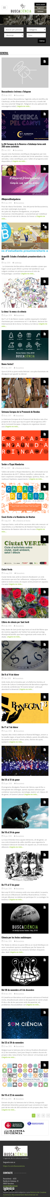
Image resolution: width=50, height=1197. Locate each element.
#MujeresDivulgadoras (11, 199)
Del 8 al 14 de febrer (10, 674)
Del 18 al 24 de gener (11, 832)
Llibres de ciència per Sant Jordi (15, 622)
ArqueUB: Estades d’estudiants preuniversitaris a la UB (23, 257)
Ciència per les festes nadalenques (16, 937)
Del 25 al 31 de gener (11, 779)
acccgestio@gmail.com (10, 1186)
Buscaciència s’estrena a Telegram (16, 91)
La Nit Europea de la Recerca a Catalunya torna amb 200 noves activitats (24, 145)
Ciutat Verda (7, 569)
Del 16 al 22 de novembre (12, 1095)
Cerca (41, 41)
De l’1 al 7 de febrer (10, 727)
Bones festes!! (8, 364)
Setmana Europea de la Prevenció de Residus (21, 411)
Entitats (40, 11)
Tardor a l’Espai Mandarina (13, 464)
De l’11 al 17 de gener (11, 884)
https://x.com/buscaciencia (14, 1166)
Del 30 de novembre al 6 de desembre (18, 989)
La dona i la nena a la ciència (14, 311)
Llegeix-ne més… (23, 106)
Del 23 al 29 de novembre (13, 1042)
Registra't (40, 8)
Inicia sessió (40, 4)
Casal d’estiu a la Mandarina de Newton (18, 516)
